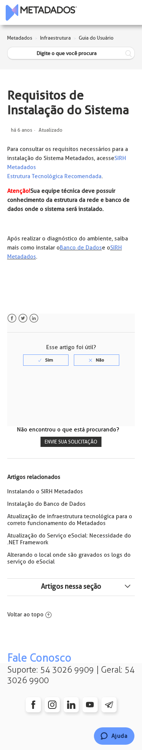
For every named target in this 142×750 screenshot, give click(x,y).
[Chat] (114, 736)
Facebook (12, 318)
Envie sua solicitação (71, 442)
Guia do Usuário (96, 38)
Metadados (19, 38)
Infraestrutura (55, 38)
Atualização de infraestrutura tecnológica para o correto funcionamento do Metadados (69, 520)
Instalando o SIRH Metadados (45, 491)
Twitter (23, 318)
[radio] (46, 360)
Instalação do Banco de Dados (46, 504)
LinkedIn (34, 318)
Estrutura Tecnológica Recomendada (54, 176)
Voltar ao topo (29, 614)
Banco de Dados (81, 247)
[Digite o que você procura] (71, 53)
